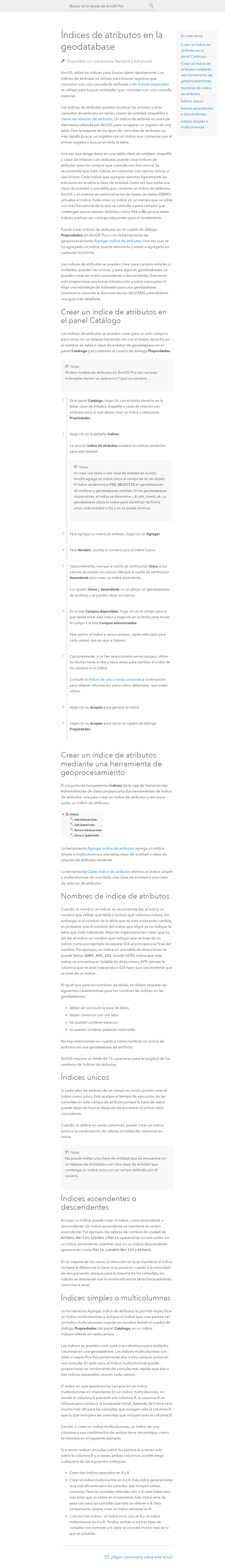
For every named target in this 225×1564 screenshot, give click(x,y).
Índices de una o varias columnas (115, 679)
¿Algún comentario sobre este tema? (142, 1555)
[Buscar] (151, 6)
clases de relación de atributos (87, 119)
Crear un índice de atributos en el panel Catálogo (195, 50)
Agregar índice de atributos (110, 848)
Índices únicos (192, 101)
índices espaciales (153, 84)
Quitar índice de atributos (109, 871)
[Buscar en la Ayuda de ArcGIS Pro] (108, 6)
